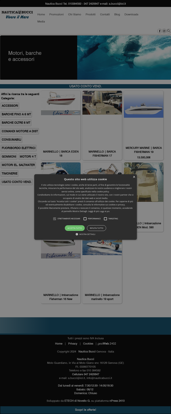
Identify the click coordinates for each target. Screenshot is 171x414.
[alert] (85, 207)
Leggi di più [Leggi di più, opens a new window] (105, 211)
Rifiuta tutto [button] (96, 228)
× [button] (134, 177)
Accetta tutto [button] (75, 228)
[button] (54, 219)
